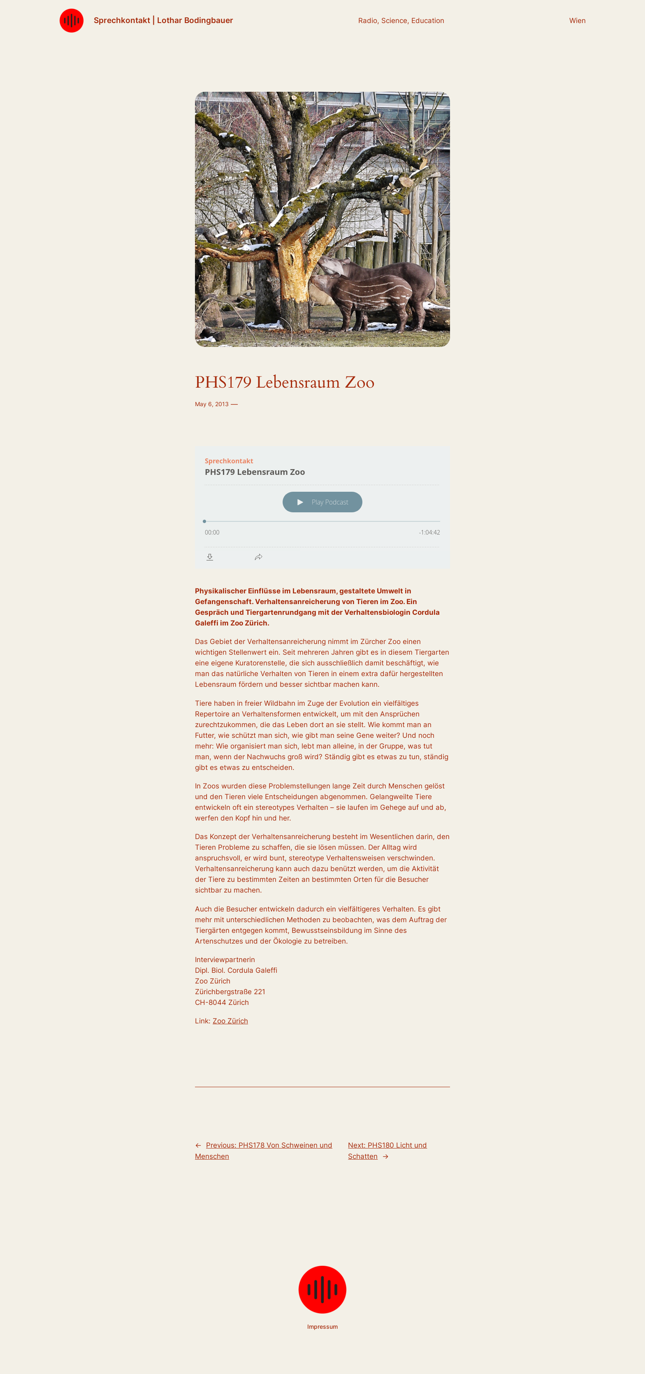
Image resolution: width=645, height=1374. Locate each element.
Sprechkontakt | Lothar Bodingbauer (163, 20)
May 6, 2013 (212, 403)
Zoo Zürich (230, 1021)
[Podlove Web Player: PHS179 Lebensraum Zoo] (322, 507)
